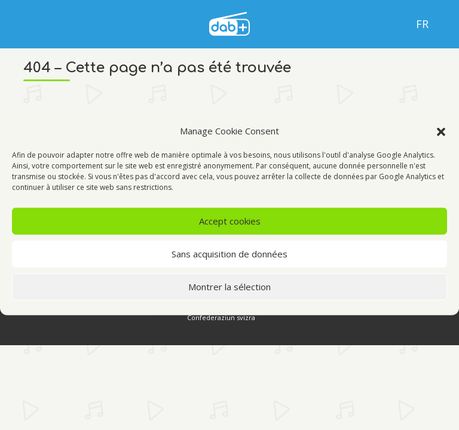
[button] (441, 131)
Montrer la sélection (229, 287)
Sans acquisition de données (229, 254)
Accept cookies (230, 221)
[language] (229, 22)
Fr (422, 24)
